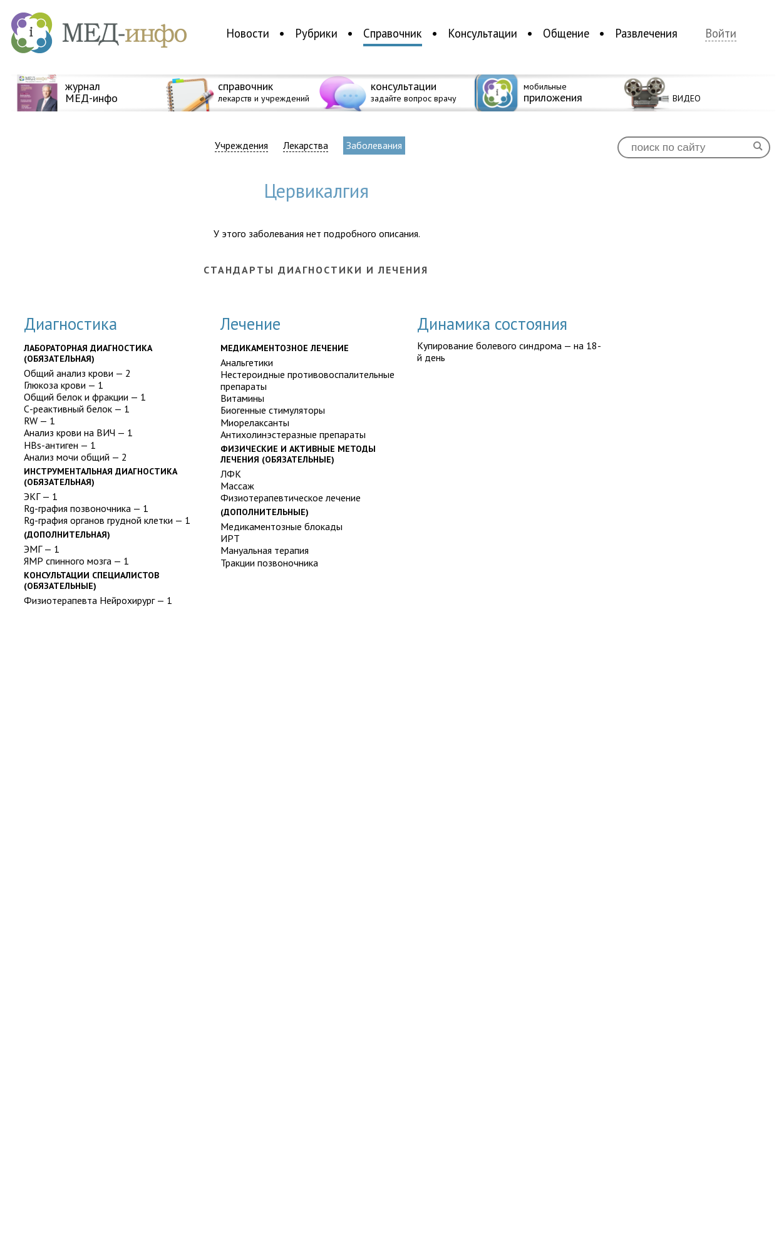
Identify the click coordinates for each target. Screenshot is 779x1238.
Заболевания (374, 145)
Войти (720, 33)
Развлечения (646, 33)
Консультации (482, 33)
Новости (247, 33)
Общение (566, 33)
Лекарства (305, 145)
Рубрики (316, 33)
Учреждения (241, 145)
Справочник (392, 33)
